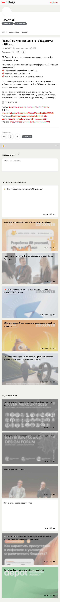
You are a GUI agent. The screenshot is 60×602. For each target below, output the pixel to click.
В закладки (27, 137)
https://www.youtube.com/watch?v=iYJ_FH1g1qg (29, 107)
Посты (4, 32)
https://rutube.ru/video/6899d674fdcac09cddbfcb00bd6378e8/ (28, 113)
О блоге (25, 32)
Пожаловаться (20, 24)
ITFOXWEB (8, 19)
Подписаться (7, 24)
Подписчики (14, 32)
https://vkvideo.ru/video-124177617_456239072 (30, 122)
